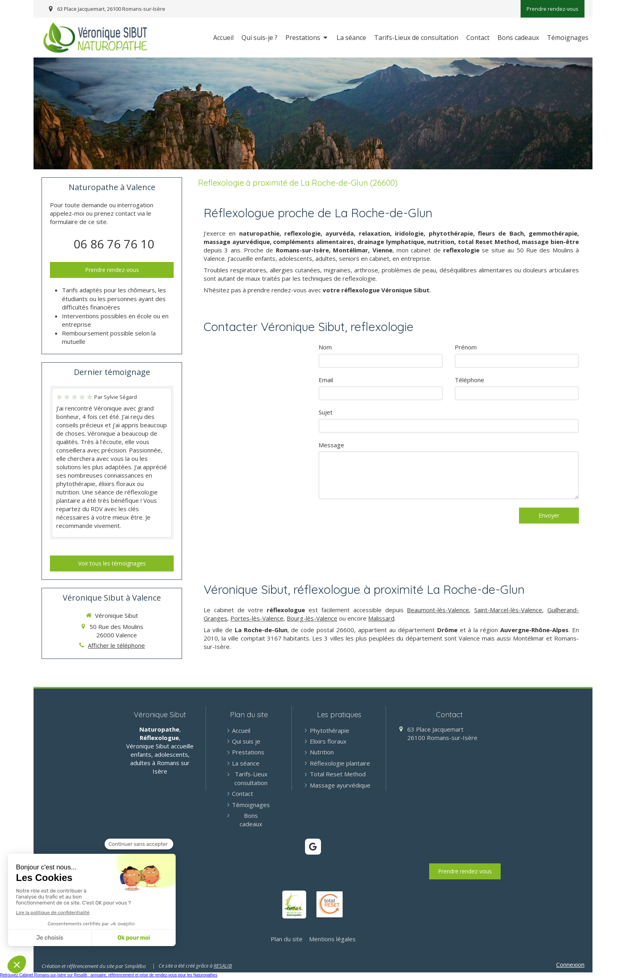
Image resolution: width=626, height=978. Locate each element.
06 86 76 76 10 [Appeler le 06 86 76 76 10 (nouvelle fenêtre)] (113, 244)
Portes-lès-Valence (256, 618)
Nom (325, 347)
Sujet (326, 412)
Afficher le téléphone (116, 645)
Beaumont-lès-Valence (438, 610)
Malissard (381, 618)
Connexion (570, 964)
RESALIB (223, 965)
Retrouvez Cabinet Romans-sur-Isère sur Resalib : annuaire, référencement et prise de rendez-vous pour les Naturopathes (108, 975)
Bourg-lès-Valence (312, 618)
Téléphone (469, 380)
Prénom (466, 347)
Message (331, 445)
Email (326, 380)
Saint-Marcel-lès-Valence (508, 610)
